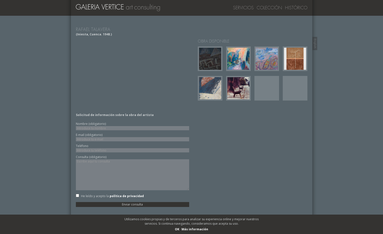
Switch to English (314, 43)
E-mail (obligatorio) (89, 135)
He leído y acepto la (112, 196)
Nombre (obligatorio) (91, 124)
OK (177, 229)
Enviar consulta (132, 204)
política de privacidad (127, 196)
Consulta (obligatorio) (91, 157)
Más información (195, 229)
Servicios (243, 8)
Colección (269, 8)
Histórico (296, 8)
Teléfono (82, 146)
